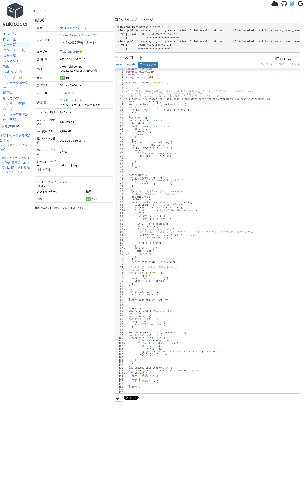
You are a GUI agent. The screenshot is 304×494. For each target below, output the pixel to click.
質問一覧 (9, 55)
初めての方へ (12, 98)
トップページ (12, 34)
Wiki (6, 66)
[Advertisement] (16, 232)
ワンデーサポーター (15, 85)
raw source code (125, 64)
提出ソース (40, 11)
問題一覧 (9, 39)
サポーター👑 (13, 77)
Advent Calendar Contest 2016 (79, 35)
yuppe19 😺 (73, 51)
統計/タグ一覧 (13, 72)
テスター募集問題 (15, 116)
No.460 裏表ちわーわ (73, 28)
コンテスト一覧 (14, 50)
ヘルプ (8, 109)
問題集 (8, 93)
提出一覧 (9, 44)
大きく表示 (148, 65)
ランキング (11, 61)
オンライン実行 (14, 103)
